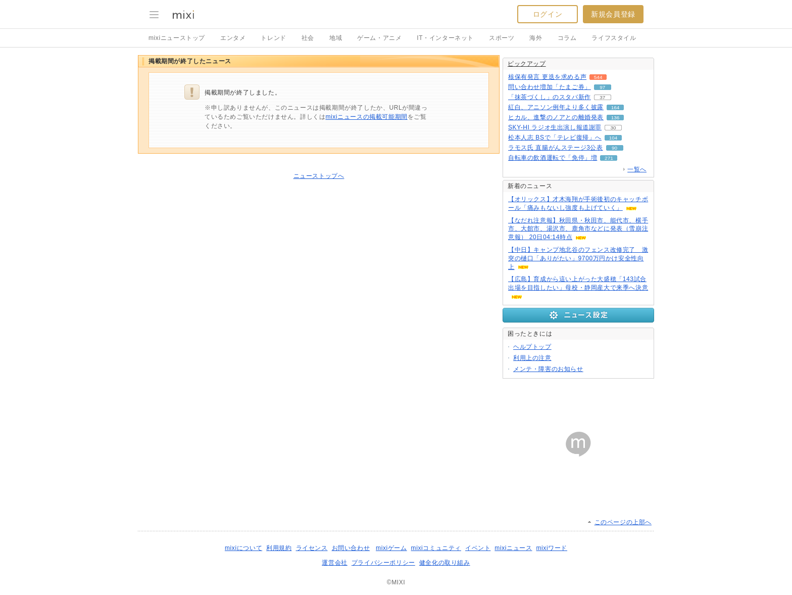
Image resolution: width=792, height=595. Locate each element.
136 (615, 117)
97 (602, 87)
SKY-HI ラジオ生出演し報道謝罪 (555, 127)
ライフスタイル (613, 37)
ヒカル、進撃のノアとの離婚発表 (556, 117)
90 (614, 148)
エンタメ (232, 37)
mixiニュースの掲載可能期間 (366, 116)
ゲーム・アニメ (379, 37)
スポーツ (501, 37)
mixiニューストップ (176, 37)
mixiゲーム (391, 548)
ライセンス (312, 548)
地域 (335, 37)
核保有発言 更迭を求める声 (547, 76)
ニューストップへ (318, 175)
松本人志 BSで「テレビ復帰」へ (555, 137)
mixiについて (243, 548)
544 (598, 77)
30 (613, 127)
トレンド (273, 37)
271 (609, 158)
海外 (535, 37)
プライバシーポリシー (383, 562)
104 (613, 138)
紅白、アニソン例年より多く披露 (556, 107)
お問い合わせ (351, 548)
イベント (477, 548)
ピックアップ (527, 63)
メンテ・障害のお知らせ (548, 369)
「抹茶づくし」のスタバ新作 (549, 97)
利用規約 (278, 548)
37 (602, 97)
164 (615, 107)
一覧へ (637, 169)
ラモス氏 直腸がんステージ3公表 (555, 147)
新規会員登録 (613, 14)
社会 (308, 37)
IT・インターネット (445, 37)
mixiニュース (513, 548)
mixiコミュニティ (436, 548)
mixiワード (551, 548)
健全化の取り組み (444, 562)
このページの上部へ (623, 522)
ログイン (547, 14)
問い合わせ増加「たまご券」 (549, 86)
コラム (567, 37)
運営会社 (334, 562)
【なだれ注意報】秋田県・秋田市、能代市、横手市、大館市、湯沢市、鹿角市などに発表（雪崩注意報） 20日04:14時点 (578, 229)
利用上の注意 (532, 357)
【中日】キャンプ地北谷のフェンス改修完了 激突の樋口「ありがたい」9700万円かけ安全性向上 (578, 258)
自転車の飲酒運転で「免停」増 (552, 157)
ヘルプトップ (532, 346)
